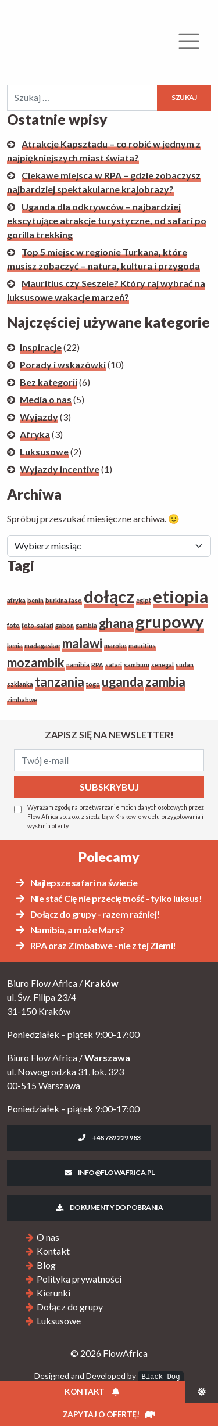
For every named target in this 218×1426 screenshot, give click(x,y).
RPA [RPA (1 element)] (97, 665)
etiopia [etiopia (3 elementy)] (180, 596)
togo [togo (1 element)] (93, 684)
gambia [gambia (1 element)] (86, 625)
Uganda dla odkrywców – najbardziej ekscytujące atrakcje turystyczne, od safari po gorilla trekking (106, 220)
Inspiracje (41, 347)
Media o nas (46, 399)
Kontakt (53, 1250)
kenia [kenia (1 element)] (15, 645)
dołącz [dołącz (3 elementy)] (109, 596)
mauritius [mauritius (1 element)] (142, 645)
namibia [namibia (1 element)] (78, 665)
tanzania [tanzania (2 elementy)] (59, 681)
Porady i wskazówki (63, 364)
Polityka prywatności (79, 1278)
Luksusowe (44, 451)
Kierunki (53, 1292)
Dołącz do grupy (70, 1306)
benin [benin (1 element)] (35, 600)
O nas (48, 1236)
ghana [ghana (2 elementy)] (116, 623)
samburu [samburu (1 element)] (136, 665)
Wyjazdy (39, 416)
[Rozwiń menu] (189, 41)
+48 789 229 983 (108, 1137)
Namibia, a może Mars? (69, 929)
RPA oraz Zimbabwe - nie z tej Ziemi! (95, 945)
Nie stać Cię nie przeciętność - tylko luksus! (108, 898)
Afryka (35, 434)
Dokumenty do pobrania (109, 1207)
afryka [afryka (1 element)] (16, 600)
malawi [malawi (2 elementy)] (82, 643)
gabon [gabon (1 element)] (64, 625)
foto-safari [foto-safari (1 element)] (37, 625)
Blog (46, 1264)
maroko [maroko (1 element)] (115, 645)
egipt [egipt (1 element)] (143, 600)
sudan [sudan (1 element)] (185, 665)
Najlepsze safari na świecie (76, 882)
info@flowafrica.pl (109, 1172)
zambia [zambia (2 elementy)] (165, 681)
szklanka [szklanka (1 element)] (20, 684)
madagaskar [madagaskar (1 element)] (42, 645)
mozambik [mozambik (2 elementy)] (36, 662)
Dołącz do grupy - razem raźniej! (87, 913)
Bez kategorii (48, 381)
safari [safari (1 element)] (113, 665)
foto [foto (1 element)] (13, 625)
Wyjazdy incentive (59, 469)
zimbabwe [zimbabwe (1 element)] (22, 699)
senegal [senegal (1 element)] (162, 665)
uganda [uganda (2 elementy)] (123, 681)
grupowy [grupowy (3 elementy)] (169, 621)
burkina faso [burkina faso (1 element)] (63, 600)
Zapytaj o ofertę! (109, 1414)
